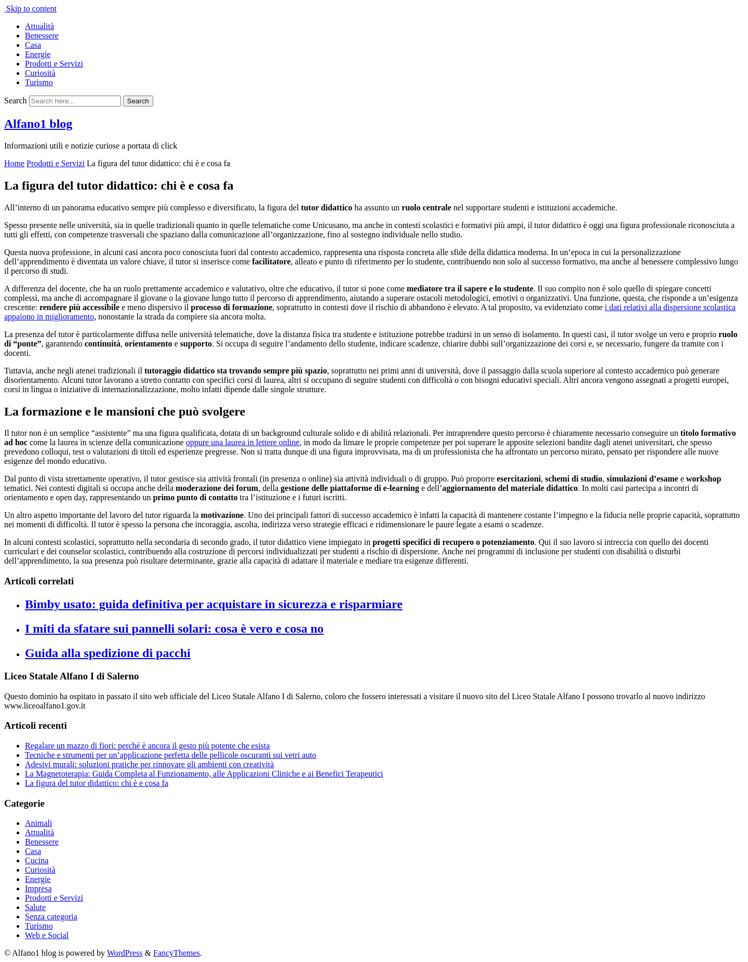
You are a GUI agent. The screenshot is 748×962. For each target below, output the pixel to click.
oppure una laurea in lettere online (243, 442)
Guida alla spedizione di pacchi (108, 653)
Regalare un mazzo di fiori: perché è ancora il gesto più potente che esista (147, 745)
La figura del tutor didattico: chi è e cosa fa (96, 783)
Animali (38, 823)
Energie (37, 54)
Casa (33, 45)
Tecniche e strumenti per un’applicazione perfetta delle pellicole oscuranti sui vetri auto (170, 755)
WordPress (125, 952)
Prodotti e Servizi (54, 63)
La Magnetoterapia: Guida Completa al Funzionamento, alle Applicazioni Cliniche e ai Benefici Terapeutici (204, 773)
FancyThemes (176, 952)
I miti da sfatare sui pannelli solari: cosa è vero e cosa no (174, 628)
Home (14, 163)
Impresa (38, 888)
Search (15, 100)
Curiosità (40, 73)
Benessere (42, 35)
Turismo (39, 82)
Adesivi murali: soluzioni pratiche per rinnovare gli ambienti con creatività (149, 764)
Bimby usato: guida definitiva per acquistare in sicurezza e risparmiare (214, 604)
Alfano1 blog (38, 123)
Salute (35, 907)
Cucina (36, 860)
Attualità (39, 26)
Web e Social (47, 935)
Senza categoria (51, 916)
